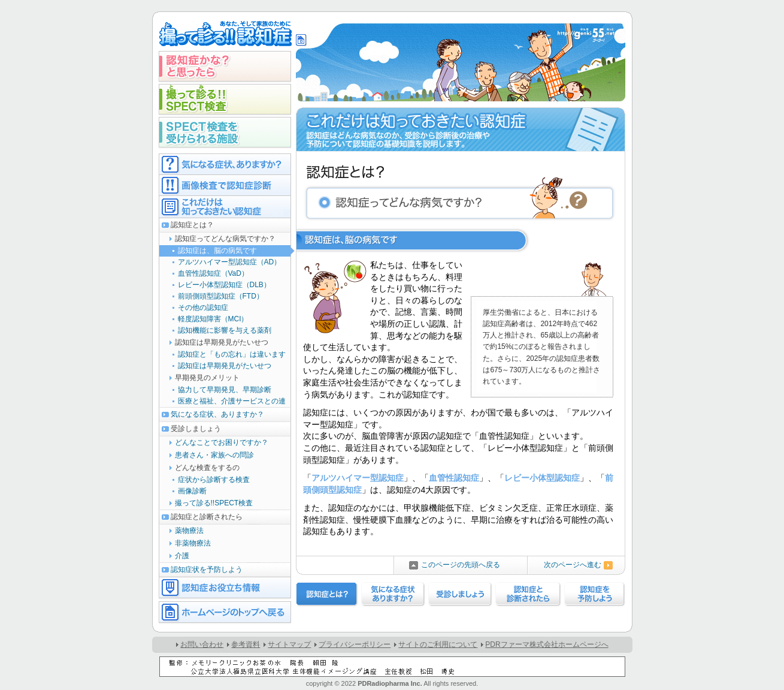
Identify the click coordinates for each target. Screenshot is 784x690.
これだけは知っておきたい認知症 (225, 206)
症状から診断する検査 (214, 479)
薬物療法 (189, 530)
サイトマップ (289, 644)
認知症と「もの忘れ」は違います (232, 354)
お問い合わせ (201, 644)
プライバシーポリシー (355, 644)
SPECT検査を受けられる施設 (225, 132)
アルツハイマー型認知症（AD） (229, 262)
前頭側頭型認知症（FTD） (221, 296)
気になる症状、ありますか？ (217, 414)
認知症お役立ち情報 (225, 587)
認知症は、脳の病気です (217, 250)
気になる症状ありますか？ (225, 163)
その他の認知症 (203, 307)
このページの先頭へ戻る (460, 565)
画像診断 (192, 491)
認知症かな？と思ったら (225, 66)
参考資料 (245, 644)
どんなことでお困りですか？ (221, 442)
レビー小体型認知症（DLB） (224, 285)
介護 (182, 556)
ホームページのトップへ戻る (225, 612)
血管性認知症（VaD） (213, 273)
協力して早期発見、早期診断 (224, 389)
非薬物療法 (193, 543)
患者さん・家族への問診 (214, 455)
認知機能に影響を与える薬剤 (224, 330)
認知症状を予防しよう (207, 569)
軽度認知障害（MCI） (213, 319)
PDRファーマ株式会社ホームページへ (546, 644)
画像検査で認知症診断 (225, 184)
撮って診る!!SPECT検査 (225, 99)
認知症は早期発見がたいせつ (224, 365)
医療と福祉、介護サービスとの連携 (222, 402)
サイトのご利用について (437, 644)
